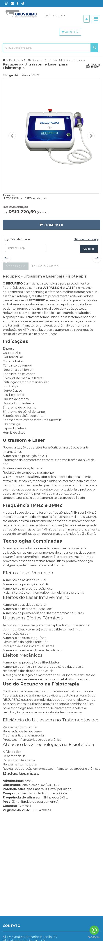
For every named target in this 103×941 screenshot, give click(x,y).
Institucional (54, 15)
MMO (35, 75)
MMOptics (33, 60)
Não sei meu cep (86, 239)
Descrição (16, 266)
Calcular (88, 248)
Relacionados (45, 266)
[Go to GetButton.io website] (94, 937)
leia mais (40, 198)
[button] (51, 225)
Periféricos (16, 60)
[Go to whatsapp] (94, 930)
